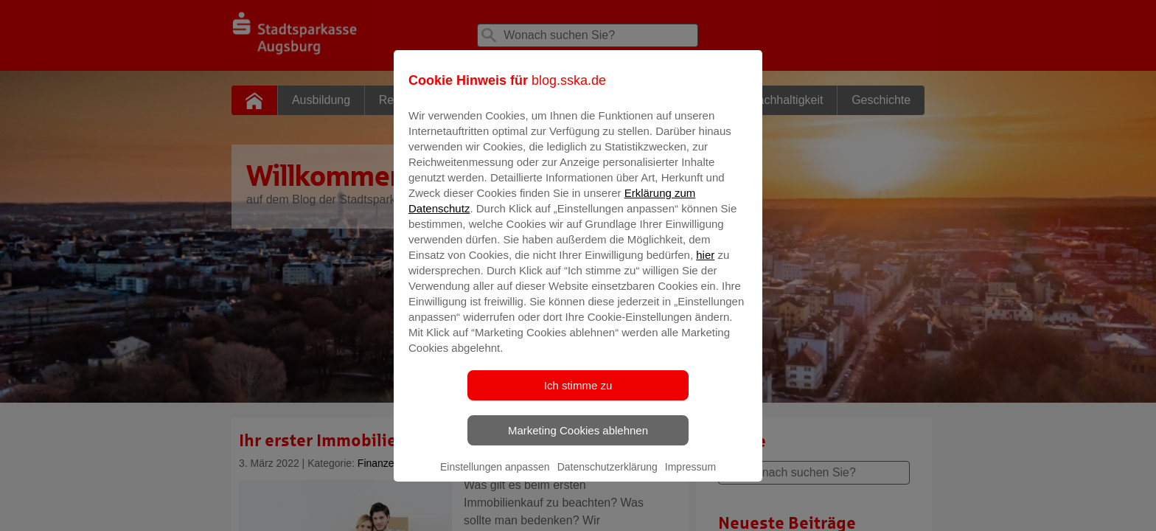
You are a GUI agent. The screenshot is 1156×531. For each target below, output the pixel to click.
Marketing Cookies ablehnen (578, 440)
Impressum (690, 477)
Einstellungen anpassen (495, 477)
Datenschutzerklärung (607, 477)
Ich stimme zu (578, 395)
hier (705, 265)
